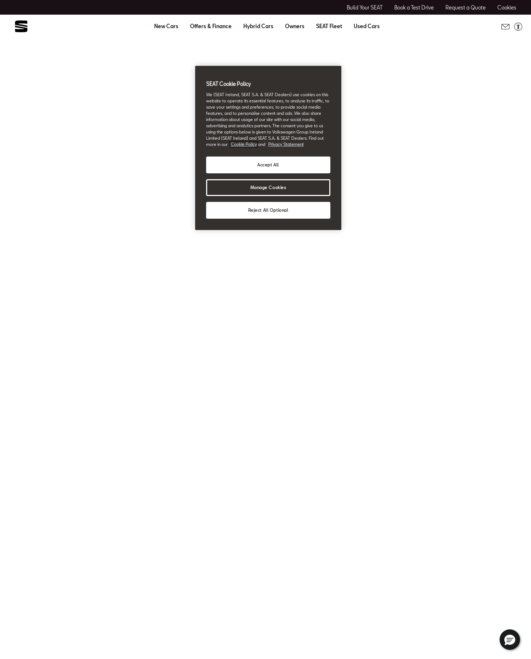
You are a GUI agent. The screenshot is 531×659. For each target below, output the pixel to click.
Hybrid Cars (258, 26)
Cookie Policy (244, 144)
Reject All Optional (268, 210)
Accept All (268, 164)
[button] (510, 639)
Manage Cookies (268, 187)
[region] (268, 148)
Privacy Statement (286, 144)
